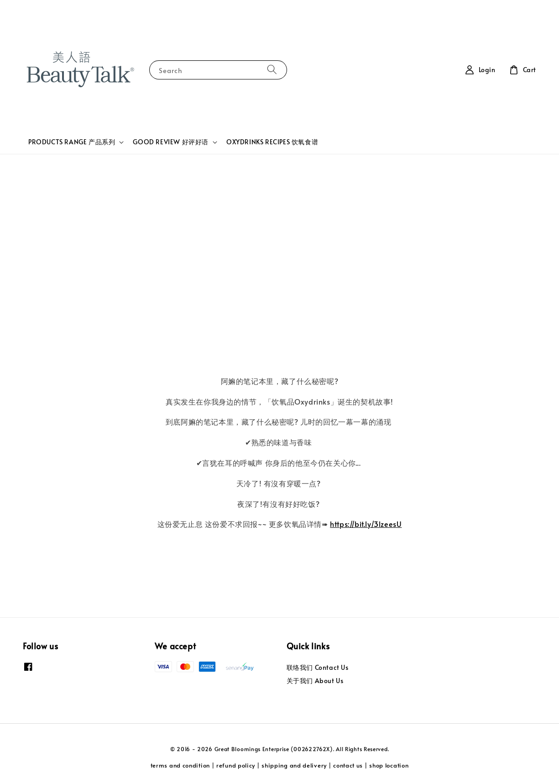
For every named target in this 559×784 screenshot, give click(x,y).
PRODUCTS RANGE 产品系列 (71, 142)
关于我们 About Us (315, 680)
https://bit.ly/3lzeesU (366, 524)
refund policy (235, 765)
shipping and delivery (294, 765)
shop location (388, 765)
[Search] (272, 70)
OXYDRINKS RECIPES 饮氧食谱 (272, 141)
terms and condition (180, 765)
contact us (348, 765)
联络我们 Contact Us (318, 667)
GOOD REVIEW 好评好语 (171, 142)
